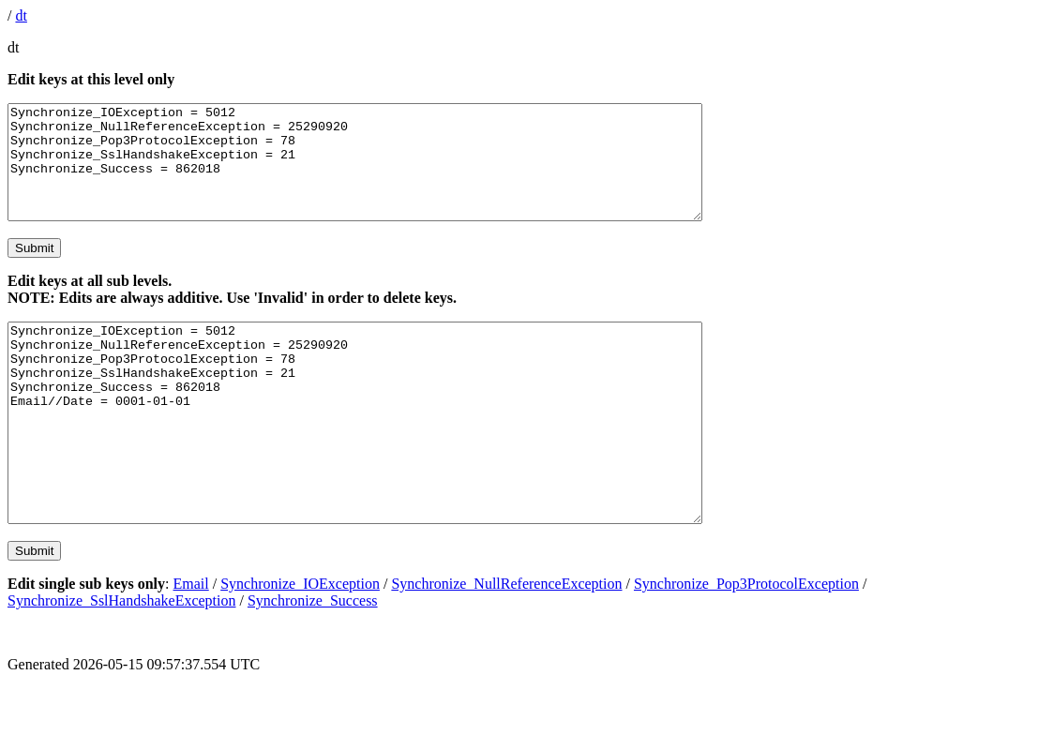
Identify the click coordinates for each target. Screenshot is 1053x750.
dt (20, 15)
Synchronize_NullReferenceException (506, 645)
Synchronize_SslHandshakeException (122, 662)
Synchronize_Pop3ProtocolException (746, 645)
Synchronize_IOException (300, 645)
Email (191, 645)
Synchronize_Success (313, 662)
